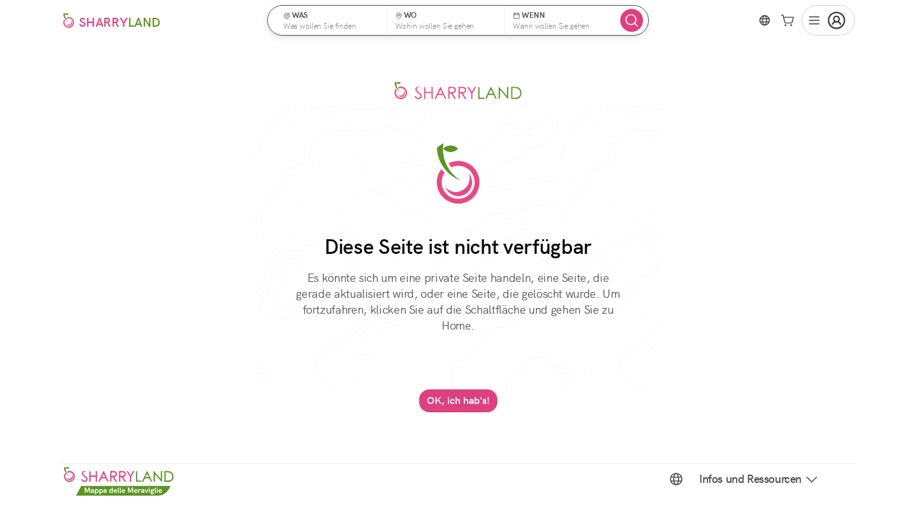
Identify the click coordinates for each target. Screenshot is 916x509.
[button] (331, 20)
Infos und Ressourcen (759, 479)
